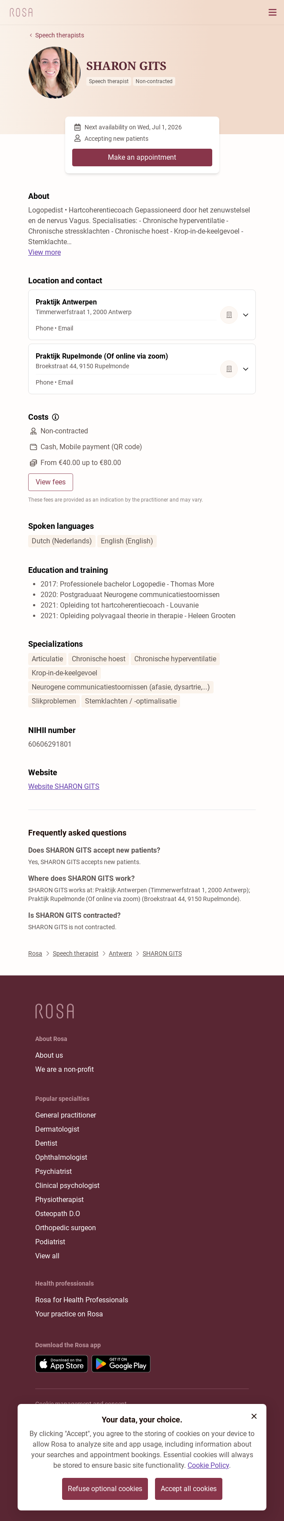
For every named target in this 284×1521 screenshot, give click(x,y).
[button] (254, 1416)
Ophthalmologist (61, 1157)
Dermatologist (57, 1129)
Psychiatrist (53, 1171)
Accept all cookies (189, 1488)
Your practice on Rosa (69, 1314)
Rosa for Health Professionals (81, 1300)
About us (49, 1055)
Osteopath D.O (57, 1213)
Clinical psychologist (67, 1185)
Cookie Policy (208, 1465)
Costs (44, 417)
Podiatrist (50, 1242)
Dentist (46, 1143)
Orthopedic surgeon (65, 1228)
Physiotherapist (59, 1199)
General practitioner (65, 1115)
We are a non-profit (64, 1069)
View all (47, 1256)
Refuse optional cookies (105, 1488)
